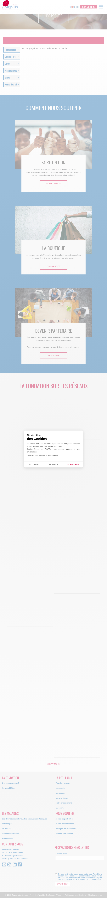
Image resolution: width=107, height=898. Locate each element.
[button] (6, 448)
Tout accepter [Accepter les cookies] (73, 464)
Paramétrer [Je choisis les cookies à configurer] (53, 464)
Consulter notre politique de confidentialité (42, 456)
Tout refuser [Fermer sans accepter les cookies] (34, 464)
